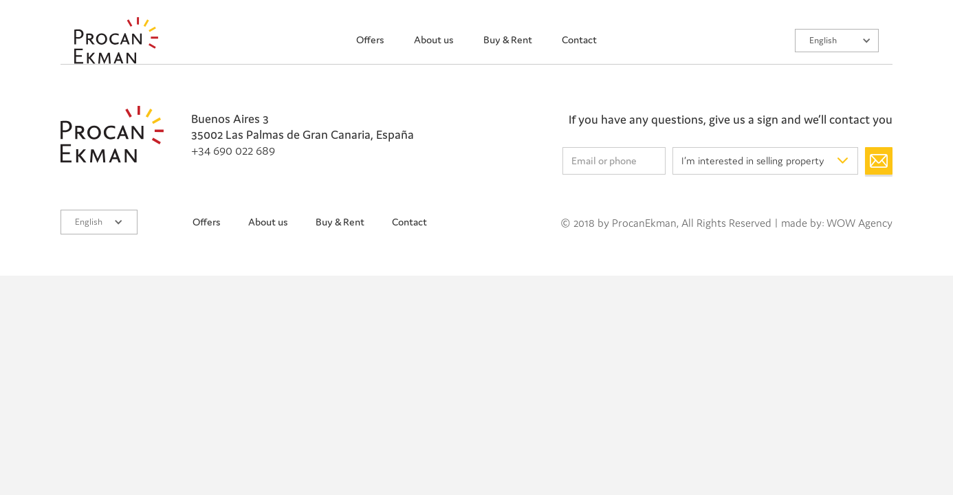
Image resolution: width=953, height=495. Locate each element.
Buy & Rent (507, 39)
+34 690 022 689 (233, 150)
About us (434, 39)
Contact (579, 39)
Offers (370, 39)
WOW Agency (859, 223)
